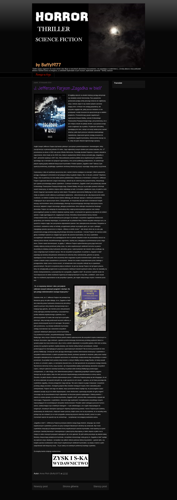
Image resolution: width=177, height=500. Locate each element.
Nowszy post (41, 486)
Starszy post (100, 486)
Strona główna (70, 486)
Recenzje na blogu (43, 75)
